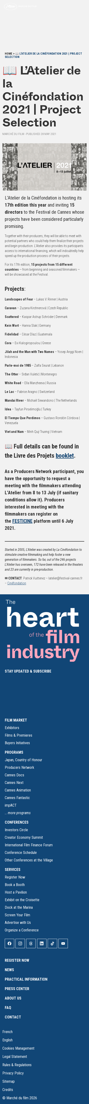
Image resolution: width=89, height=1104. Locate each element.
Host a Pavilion (16, 892)
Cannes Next (14, 782)
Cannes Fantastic (17, 797)
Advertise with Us (18, 922)
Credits (7, 1089)
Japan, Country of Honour (23, 760)
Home (8, 53)
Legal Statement (14, 1056)
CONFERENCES (16, 822)
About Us (13, 998)
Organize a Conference (22, 930)
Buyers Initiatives (17, 743)
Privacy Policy (13, 1073)
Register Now (15, 877)
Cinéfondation (16, 583)
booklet (65, 455)
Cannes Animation (18, 790)
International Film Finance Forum (29, 845)
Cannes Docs (14, 775)
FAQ (8, 1007)
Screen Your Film (17, 915)
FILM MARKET (16, 720)
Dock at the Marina (19, 907)
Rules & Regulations (17, 1065)
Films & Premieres (18, 735)
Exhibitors (12, 728)
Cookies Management (18, 1048)
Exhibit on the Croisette (22, 900)
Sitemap (8, 1081)
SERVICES (12, 869)
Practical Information (26, 979)
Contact (13, 1017)
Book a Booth (15, 884)
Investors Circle (16, 830)
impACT (11, 805)
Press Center (17, 989)
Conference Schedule (21, 852)
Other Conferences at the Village (29, 860)
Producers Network (19, 767)
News (9, 970)
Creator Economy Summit (24, 837)
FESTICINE (22, 521)
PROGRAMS (14, 752)
